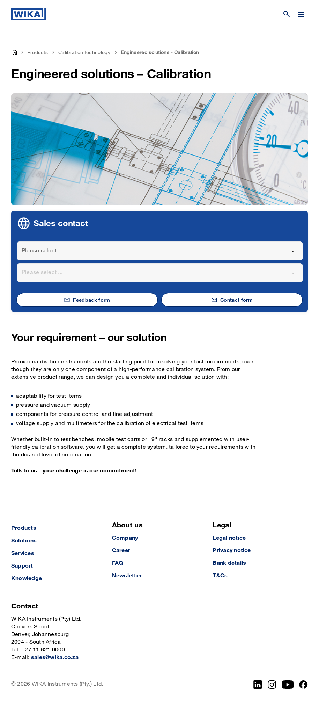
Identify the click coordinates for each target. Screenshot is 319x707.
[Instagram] (272, 684)
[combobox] (160, 250)
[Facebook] (303, 684)
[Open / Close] (301, 14)
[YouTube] (288, 684)
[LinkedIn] (257, 684)
